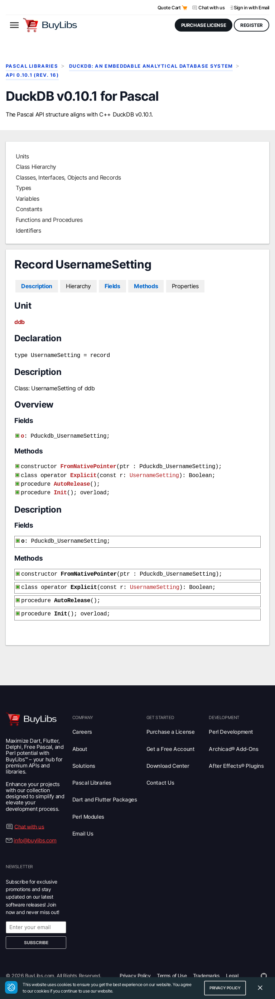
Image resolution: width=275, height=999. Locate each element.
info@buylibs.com (35, 832)
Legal (232, 968)
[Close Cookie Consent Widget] (259, 987)
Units (22, 156)
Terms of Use (172, 968)
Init (60, 489)
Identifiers (28, 230)
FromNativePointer (88, 464)
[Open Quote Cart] (184, 7)
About (79, 741)
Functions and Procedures (49, 219)
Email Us (82, 825)
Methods (146, 286)
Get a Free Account (170, 741)
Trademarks (206, 968)
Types (23, 187)
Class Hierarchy (36, 166)
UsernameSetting (154, 473)
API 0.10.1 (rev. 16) (32, 75)
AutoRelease (72, 481)
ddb (19, 321)
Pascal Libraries (32, 66)
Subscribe (36, 934)
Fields (112, 286)
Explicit (83, 473)
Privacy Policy (135, 968)
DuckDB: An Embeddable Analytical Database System (151, 66)
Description (36, 286)
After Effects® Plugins (236, 758)
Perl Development (231, 723)
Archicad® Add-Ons (233, 741)
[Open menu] (14, 25)
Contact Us (160, 774)
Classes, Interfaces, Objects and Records (68, 177)
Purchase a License (170, 723)
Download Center (167, 758)
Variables (27, 198)
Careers (82, 723)
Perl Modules (88, 808)
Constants (29, 209)
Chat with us (211, 7)
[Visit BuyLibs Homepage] (50, 25)
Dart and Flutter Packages (104, 791)
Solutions (83, 758)
